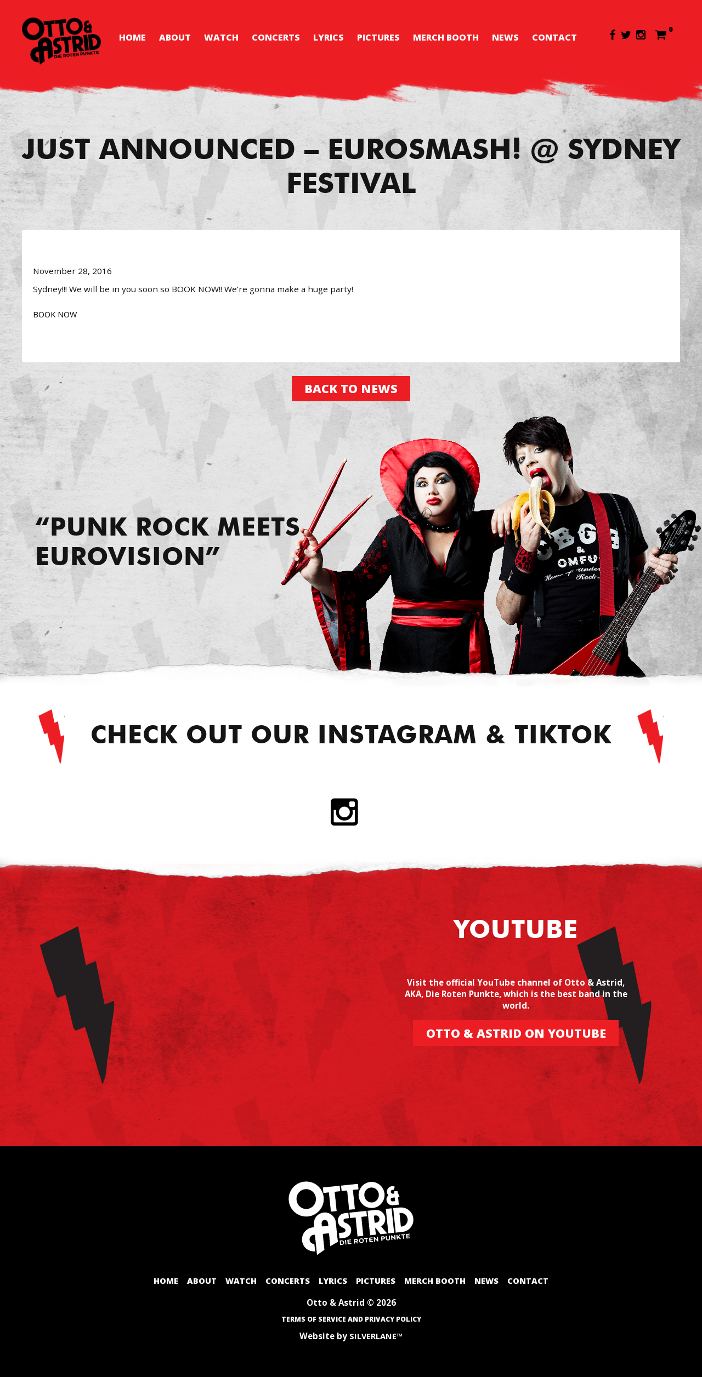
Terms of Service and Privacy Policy (351, 1319)
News (505, 37)
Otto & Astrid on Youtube (515, 1031)
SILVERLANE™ (376, 1335)
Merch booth (446, 37)
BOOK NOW (56, 310)
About (175, 37)
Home (132, 37)
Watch (221, 37)
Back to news (351, 385)
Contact (554, 37)
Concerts (276, 37)
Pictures (378, 37)
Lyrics (328, 37)
